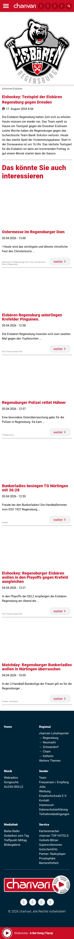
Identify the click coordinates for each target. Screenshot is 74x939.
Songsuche (11, 782)
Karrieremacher (49, 831)
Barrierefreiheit (49, 863)
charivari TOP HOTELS (53, 835)
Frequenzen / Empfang (54, 782)
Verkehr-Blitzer (48, 840)
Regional (45, 727)
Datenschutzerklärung (53, 809)
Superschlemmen (50, 845)
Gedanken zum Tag (16, 835)
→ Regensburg (48, 738)
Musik (8, 771)
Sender (43, 771)
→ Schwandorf (48, 747)
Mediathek (11, 824)
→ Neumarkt (47, 742)
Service (44, 824)
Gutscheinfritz (48, 849)
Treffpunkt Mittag (15, 840)
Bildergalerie (12, 845)
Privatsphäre (47, 858)
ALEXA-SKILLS (13, 787)
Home (8, 727)
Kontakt (44, 800)
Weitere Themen (50, 760)
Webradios (11, 777)
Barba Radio (12, 831)
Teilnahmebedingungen (54, 814)
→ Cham (45, 751)
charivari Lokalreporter (54, 733)
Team (42, 777)
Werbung (45, 791)
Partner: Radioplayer (52, 854)
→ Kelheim (46, 756)
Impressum (46, 805)
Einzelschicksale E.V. (53, 796)
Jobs (42, 787)
